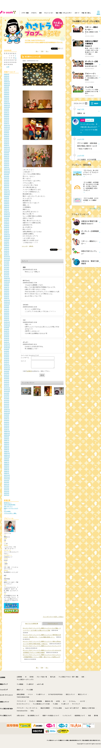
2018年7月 (6, 243)
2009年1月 (6, 451)
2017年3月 (6, 272)
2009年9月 (6, 436)
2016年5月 (6, 291)
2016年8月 (6, 285)
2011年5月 (6, 400)
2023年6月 (6, 136)
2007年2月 (6, 493)
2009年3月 (6, 447)
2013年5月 (6, 356)
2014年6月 (6, 333)
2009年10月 (7, 435)
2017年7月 (6, 265)
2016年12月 (7, 278)
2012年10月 (7, 369)
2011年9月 (6, 393)
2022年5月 (6, 160)
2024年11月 (7, 105)
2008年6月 (6, 464)
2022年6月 (6, 158)
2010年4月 (6, 424)
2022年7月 (6, 156)
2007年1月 (6, 495)
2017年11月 (7, 258)
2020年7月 (6, 200)
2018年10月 (7, 238)
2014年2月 (6, 340)
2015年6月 (6, 311)
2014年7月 (6, 331)
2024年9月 (6, 109)
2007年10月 (7, 478)
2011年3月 (6, 404)
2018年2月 (6, 252)
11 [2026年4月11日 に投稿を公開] (15, 58)
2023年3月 (6, 141)
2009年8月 (6, 438)
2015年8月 (6, 307)
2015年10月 (7, 303)
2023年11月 (7, 127)
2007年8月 (6, 482)
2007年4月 (6, 489)
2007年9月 (6, 480)
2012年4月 (6, 380)
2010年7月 (6, 418)
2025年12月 (7, 81)
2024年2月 (6, 121)
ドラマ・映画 (25, 13)
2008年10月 (7, 456)
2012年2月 (6, 384)
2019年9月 (6, 218)
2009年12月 (7, 431)
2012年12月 (7, 365)
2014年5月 (6, 334)
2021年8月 (6, 176)
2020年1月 (6, 211)
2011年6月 (6, 398)
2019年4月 (6, 227)
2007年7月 (6, 484)
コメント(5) (25, 246)
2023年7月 (6, 134)
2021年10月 (7, 172)
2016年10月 (7, 282)
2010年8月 (6, 416)
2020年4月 (6, 205)
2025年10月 (7, 85)
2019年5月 (6, 225)
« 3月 (7, 66)
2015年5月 (6, 313)
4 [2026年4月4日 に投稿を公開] (15, 55)
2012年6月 (6, 376)
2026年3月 (6, 76)
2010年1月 (6, 429)
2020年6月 (6, 201)
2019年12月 (7, 212)
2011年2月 (6, 405)
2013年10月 (7, 347)
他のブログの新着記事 (31, 623)
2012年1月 (6, 385)
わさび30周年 (7, 511)
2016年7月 (6, 287)
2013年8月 (6, 351)
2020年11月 (7, 192)
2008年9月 (6, 458)
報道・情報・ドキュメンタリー (64, 13)
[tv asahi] (8, 13)
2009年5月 (6, 444)
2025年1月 (6, 101)
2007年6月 (6, 486)
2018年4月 (6, 249)
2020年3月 (6, 207)
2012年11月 (7, 367)
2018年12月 (7, 234)
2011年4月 (6, 402)
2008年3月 (6, 469)
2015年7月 (6, 309)
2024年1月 (6, 123)
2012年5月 (6, 378)
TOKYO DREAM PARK (9, 504)
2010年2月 (6, 427)
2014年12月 (7, 322)
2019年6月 (6, 223)
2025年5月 (6, 94)
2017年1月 (6, 276)
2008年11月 (7, 455)
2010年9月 (6, 415)
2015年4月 (6, 314)
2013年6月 (6, 354)
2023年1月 (6, 145)
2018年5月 (6, 247)
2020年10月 (7, 194)
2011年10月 (7, 391)
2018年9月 (6, 240)
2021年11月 (7, 171)
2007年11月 (7, 476)
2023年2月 (6, 143)
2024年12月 (7, 103)
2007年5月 (6, 487)
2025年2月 (6, 99)
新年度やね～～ (8, 502)
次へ (47, 51)
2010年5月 (6, 422)
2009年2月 (6, 449)
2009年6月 (6, 442)
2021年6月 (6, 180)
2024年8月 (6, 110)
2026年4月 (6, 74)
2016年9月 (6, 283)
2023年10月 (7, 129)
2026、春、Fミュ (8, 506)
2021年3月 (6, 185)
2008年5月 (6, 466)
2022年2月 (6, 165)
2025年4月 (6, 96)
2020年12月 (7, 190)
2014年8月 (6, 329)
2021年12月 (7, 169)
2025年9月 (6, 87)
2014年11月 (7, 323)
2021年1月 (6, 189)
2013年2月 (6, 362)
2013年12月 (7, 344)
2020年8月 (6, 198)
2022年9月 (6, 152)
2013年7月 (6, 353)
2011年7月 (6, 396)
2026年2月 (6, 78)
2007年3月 (6, 491)
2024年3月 (6, 119)
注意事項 (29, 372)
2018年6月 (6, 245)
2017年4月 (6, 271)
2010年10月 (7, 413)
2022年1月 (6, 167)
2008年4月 (6, 467)
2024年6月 (6, 114)
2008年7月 (6, 462)
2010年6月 (6, 420)
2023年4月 (6, 139)
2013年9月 (6, 349)
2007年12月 (7, 475)
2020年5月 (6, 203)
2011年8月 (6, 394)
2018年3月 (6, 251)
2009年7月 (6, 440)
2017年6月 (6, 267)
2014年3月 (6, 338)
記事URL (31, 246)
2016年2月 (6, 296)
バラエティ (34, 13)
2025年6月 (6, 92)
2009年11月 (7, 433)
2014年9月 (6, 327)
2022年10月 (7, 150)
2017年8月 (6, 263)
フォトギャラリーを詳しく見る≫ (53, 616)
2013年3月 (6, 360)
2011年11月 (7, 389)
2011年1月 (6, 407)
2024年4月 (6, 118)
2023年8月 (6, 132)
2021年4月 (6, 183)
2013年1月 (6, 364)
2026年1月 (6, 79)
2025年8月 (6, 89)
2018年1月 (6, 254)
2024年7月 (6, 112)
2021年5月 (6, 181)
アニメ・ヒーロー (48, 13)
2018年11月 (7, 236)
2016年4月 (6, 293)
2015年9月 (6, 305)
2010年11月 (7, 411)
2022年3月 (6, 163)
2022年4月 (6, 161)
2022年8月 (6, 154)
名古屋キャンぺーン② (32, 56)
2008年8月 (6, 460)
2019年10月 (7, 216)
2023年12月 (7, 125)
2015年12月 (7, 300)
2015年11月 (7, 302)
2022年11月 (7, 149)
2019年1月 (6, 232)
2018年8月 (6, 242)
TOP (42, 51)
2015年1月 (6, 320)
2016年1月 (6, 298)
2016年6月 (6, 289)
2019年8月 (6, 220)
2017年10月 (7, 260)
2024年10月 (7, 107)
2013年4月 (6, 358)
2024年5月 (6, 116)
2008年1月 (6, 473)
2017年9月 (6, 262)
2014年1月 (6, 342)
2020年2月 (6, 209)
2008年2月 (6, 471)
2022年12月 (7, 147)
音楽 (40, 13)
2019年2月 (6, 231)
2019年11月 (7, 214)
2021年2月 (6, 187)
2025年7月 (6, 90)
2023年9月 (6, 130)
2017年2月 (6, 274)
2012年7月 (6, 375)
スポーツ (77, 13)
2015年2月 (6, 318)
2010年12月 (7, 409)
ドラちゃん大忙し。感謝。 (10, 513)
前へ (37, 51)
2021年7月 (6, 178)
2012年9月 (6, 371)
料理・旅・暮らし (86, 13)
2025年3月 (6, 98)
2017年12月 (7, 256)
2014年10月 (7, 325)
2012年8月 (6, 373)
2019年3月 (6, 229)
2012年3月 (6, 382)
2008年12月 (7, 453)
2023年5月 (6, 138)
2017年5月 (6, 269)
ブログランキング (52, 623)
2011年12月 (7, 387)
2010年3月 (6, 426)
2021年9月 (6, 174)
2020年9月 (6, 196)
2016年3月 (6, 294)
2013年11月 (7, 345)
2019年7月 (6, 221)
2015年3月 (6, 316)
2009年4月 (6, 446)
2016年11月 (7, 280)
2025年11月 (7, 83)
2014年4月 (6, 336)
